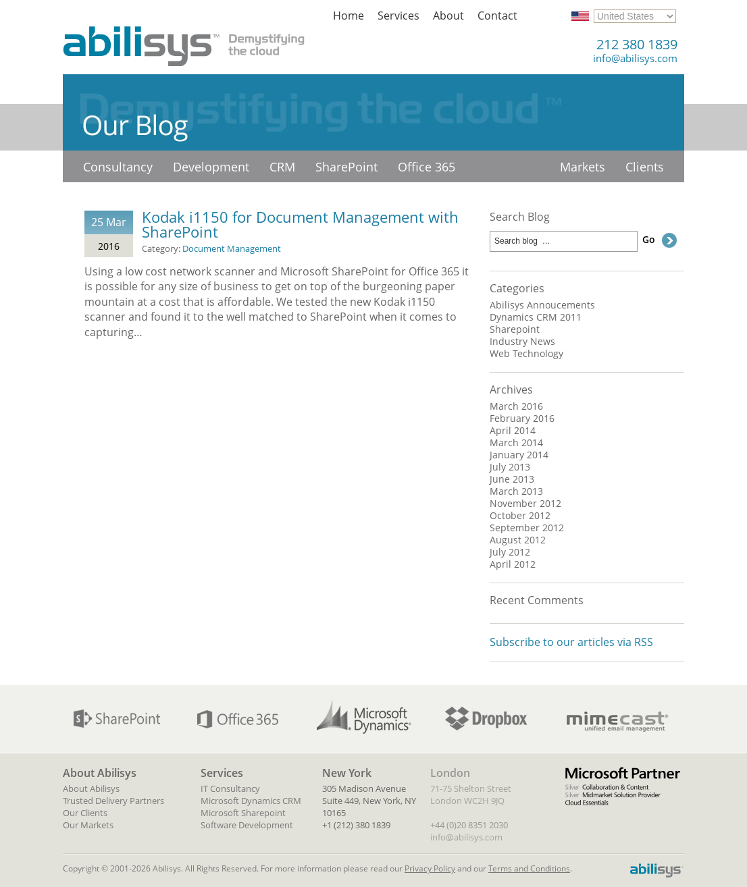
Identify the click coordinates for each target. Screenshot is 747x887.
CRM (282, 167)
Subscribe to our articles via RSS (571, 642)
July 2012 (510, 552)
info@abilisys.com (635, 58)
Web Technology (526, 354)
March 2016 (516, 406)
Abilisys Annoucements (542, 305)
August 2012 (518, 540)
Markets (582, 167)
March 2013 (516, 491)
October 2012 (520, 516)
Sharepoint (515, 329)
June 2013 (512, 479)
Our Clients (85, 813)
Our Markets (88, 825)
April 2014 (513, 431)
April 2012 (513, 564)
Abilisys (184, 40)
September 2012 (527, 528)
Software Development (247, 825)
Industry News (522, 341)
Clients (644, 167)
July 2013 (510, 467)
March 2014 (516, 443)
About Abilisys (91, 788)
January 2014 (519, 455)
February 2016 (522, 418)
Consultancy (118, 167)
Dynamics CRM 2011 (536, 317)
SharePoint (346, 167)
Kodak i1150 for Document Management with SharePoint (300, 224)
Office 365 (426, 167)
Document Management (231, 248)
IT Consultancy (230, 788)
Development (211, 167)
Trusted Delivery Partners (113, 801)
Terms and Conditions (529, 868)
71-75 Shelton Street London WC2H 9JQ (470, 794)
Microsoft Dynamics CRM (251, 801)
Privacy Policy (430, 868)
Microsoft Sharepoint (243, 813)
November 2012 (525, 504)
